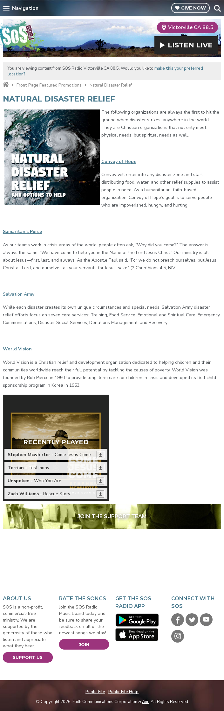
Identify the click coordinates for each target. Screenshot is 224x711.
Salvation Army (18, 294)
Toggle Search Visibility (217, 8)
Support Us (28, 657)
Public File (95, 692)
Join (84, 644)
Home (6, 85)
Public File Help (123, 692)
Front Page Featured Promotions (49, 85)
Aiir (145, 702)
